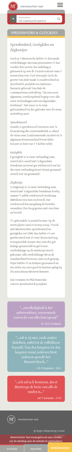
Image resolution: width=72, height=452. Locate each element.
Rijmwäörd (36, 449)
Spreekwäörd (60, 448)
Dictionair (12, 449)
